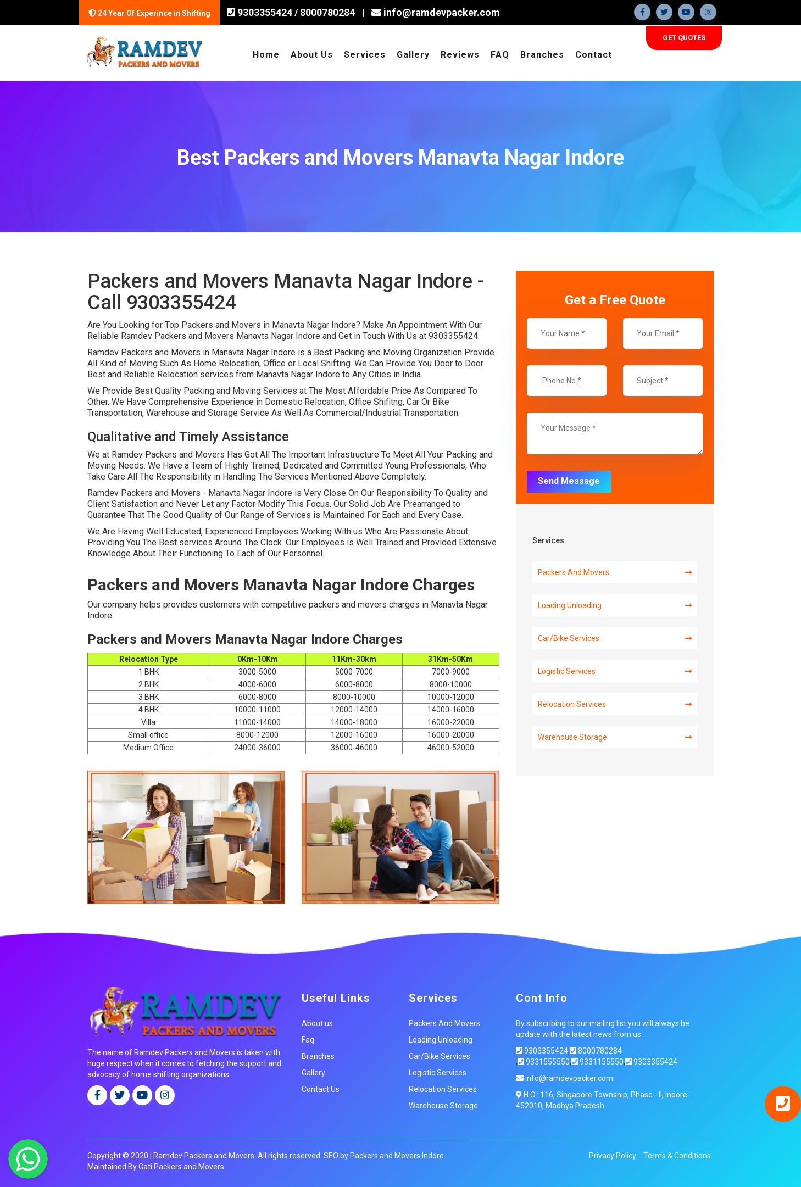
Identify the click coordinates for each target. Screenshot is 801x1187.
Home (266, 53)
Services (365, 53)
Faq (308, 1038)
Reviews (460, 53)
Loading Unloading (615, 604)
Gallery (413, 53)
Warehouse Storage (615, 736)
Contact (593, 53)
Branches (542, 53)
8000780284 (327, 12)
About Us (312, 53)
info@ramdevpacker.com (432, 12)
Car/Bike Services (615, 637)
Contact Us (321, 1087)
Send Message (569, 479)
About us (317, 1021)
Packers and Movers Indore (397, 1154)
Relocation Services (615, 703)
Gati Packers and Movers (181, 1165)
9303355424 (263, 12)
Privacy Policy (612, 1154)
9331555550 (544, 1060)
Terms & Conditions (677, 1154)
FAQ (500, 53)
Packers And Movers (615, 571)
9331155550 (597, 1060)
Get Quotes (684, 36)
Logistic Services (615, 670)
